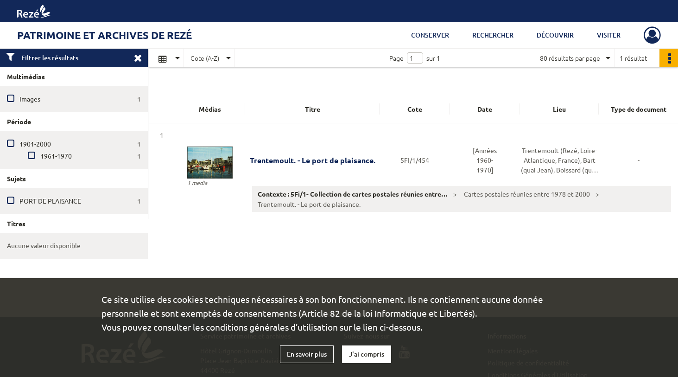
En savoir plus (307, 354)
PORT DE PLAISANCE (50, 201)
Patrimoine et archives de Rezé (104, 35)
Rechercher (492, 35)
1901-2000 (35, 144)
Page (396, 58)
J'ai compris (366, 354)
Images (29, 99)
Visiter (609, 35)
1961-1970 (56, 156)
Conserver (430, 35)
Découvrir (555, 35)
